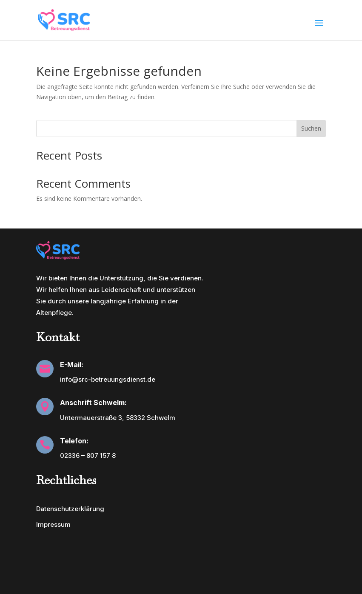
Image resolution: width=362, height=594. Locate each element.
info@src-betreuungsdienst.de (107, 379)
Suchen (311, 128)
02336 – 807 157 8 (88, 455)
